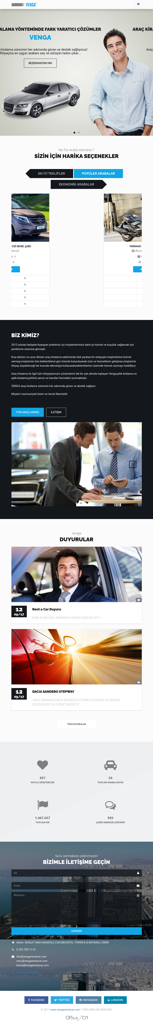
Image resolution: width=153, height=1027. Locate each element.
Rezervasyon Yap (40, 63)
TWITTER (62, 1000)
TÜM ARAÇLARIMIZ (27, 412)
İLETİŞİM (56, 412)
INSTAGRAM (88, 1000)
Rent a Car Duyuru (46, 609)
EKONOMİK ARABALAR (76, 184)
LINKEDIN (115, 1000)
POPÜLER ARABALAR (98, 173)
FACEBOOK (36, 1000)
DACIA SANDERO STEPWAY (53, 691)
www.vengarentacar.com (65, 1009)
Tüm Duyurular (76, 724)
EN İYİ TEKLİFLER (51, 173)
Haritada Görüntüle (27, 972)
